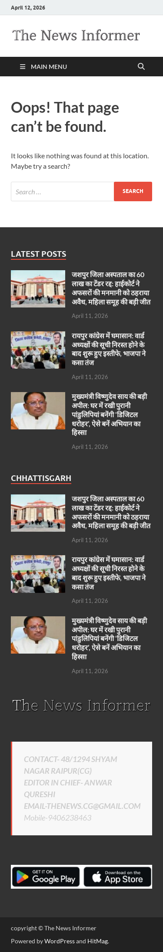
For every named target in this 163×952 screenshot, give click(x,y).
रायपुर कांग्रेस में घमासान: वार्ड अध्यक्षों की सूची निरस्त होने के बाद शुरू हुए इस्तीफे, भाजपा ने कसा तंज (109, 348)
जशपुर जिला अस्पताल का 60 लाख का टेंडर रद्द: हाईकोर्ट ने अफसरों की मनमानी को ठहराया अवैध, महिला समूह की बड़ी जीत (111, 287)
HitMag (97, 941)
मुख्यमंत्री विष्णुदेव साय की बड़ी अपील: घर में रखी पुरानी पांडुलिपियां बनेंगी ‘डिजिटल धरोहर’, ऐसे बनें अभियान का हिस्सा (109, 414)
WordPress (59, 941)
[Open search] (141, 67)
